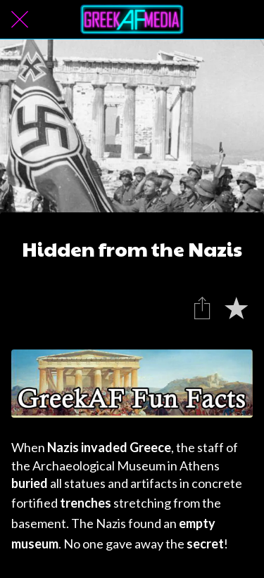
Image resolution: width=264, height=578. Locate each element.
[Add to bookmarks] (236, 307)
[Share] (202, 307)
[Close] (19, 19)
